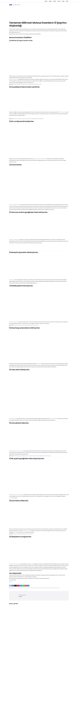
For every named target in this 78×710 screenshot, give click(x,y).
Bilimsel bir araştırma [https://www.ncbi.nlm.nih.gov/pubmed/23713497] (13, 494)
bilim (24, 587)
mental (34, 587)
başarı (19, 587)
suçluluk (54, 587)
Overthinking (11, 497)
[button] (68, 1)
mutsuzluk (37, 587)
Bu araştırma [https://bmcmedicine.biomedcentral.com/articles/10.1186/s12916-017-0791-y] (11, 279)
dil (25, 587)
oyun (41, 587)
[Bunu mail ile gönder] (10, 585)
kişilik (32, 587)
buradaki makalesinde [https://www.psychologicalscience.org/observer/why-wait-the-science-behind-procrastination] (26, 530)
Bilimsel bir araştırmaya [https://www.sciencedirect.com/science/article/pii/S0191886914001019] (13, 321)
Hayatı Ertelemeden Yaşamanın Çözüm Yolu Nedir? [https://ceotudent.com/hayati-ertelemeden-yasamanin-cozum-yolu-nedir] (23, 533)
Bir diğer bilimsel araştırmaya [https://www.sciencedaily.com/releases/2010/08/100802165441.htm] (15, 563)
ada (11, 587)
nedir (39, 587)
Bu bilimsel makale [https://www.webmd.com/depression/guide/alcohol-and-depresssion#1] (12, 418)
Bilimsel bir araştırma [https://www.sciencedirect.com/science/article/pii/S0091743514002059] (13, 79)
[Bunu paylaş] (13, 585)
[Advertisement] (39, 13)
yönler (58, 587)
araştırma (15, 587)
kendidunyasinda (22, 595)
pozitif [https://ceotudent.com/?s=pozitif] (32, 563)
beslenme (21, 587)
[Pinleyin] (18, 585)
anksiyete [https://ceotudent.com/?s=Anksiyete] (15, 532)
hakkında (27, 587)
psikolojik (46, 587)
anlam (13, 587)
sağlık (50, 587)
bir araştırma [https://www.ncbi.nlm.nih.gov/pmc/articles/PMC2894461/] (38, 363)
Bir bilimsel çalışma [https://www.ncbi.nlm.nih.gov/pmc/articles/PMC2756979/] (62, 112)
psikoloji (44, 587)
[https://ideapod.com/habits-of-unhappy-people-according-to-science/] (10, 581)
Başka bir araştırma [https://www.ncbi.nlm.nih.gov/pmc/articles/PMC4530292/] (53, 418)
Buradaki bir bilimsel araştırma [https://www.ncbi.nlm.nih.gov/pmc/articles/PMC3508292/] (39, 158)
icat (29, 587)
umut (56, 587)
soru (51, 587)
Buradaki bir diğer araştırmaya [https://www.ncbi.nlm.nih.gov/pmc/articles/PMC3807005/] (15, 204)
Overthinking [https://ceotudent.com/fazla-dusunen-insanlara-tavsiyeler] (20, 494)
